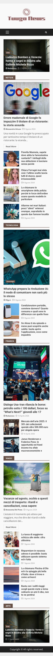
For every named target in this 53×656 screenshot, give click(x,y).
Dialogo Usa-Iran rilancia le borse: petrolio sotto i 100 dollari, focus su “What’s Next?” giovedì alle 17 (26, 373)
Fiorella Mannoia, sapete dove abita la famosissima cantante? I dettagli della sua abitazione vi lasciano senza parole (11, 158)
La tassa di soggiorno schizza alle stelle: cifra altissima (11, 539)
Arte (8, 53)
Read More (11, 146)
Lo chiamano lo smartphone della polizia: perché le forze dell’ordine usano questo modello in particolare (11, 194)
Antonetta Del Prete (14, 510)
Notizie (9, 111)
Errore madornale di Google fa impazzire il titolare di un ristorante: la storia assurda (26, 98)
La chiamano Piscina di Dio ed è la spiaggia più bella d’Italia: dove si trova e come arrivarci (11, 574)
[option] (26, 55)
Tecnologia (10, 281)
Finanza (9, 397)
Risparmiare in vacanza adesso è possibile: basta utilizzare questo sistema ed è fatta (11, 557)
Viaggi (9, 492)
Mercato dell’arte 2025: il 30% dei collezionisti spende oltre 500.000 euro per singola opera (11, 427)
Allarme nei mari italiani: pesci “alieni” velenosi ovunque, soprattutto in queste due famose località (11, 211)
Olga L (8, 300)
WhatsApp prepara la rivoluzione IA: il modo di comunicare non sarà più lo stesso (26, 257)
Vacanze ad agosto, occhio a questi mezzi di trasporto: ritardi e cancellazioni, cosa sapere (26, 479)
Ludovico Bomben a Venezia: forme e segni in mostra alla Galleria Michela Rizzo (24, 60)
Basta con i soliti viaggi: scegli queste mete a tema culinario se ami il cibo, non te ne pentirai (11, 592)
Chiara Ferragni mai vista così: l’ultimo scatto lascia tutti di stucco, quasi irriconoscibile (11, 176)
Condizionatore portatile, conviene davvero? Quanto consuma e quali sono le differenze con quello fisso (11, 311)
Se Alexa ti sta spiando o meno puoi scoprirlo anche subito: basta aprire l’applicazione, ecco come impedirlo (11, 329)
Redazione (12, 68)
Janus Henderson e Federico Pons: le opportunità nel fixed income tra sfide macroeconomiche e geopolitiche (11, 445)
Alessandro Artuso (13, 129)
